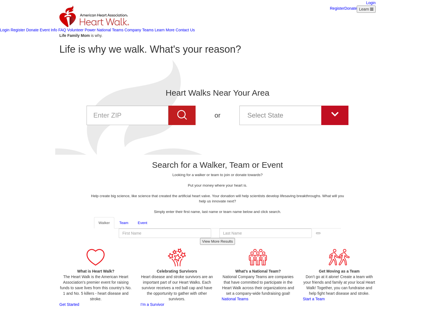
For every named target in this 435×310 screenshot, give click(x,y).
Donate (350, 8)
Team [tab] (123, 223)
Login (371, 3)
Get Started (69, 304)
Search (318, 233)
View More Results (217, 241)
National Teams (110, 30)
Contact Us (185, 30)
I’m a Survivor (153, 304)
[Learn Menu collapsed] (366, 9)
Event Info (48, 30)
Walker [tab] (104, 223)
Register (337, 8)
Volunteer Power (81, 30)
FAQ (62, 30)
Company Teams (139, 30)
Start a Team (314, 299)
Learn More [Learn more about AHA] (165, 30)
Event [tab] (142, 223)
